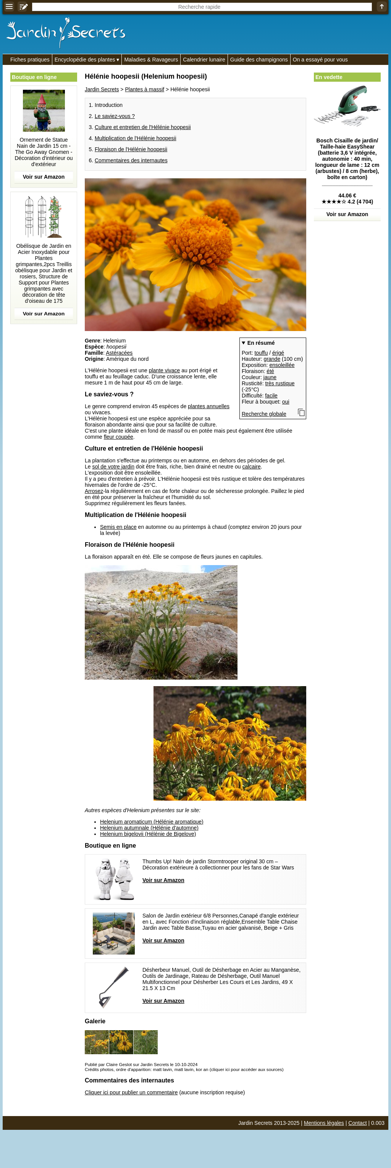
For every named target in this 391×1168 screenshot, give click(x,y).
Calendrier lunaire (204, 60)
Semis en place (118, 527)
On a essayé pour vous (320, 60)
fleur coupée (118, 437)
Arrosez (94, 491)
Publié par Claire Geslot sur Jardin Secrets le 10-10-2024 (141, 1064)
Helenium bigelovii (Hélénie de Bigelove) (148, 834)
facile (271, 396)
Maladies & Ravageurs (151, 60)
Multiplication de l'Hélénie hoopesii (135, 138)
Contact (357, 1123)
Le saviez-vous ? (115, 116)
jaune (269, 377)
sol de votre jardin (113, 467)
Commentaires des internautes (131, 160)
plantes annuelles (208, 406)
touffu (261, 353)
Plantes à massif (144, 89)
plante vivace (164, 370)
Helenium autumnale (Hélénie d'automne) (149, 828)
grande (272, 359)
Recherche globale (264, 414)
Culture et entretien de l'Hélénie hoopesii (143, 127)
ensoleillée (281, 365)
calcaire (251, 467)
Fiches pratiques (30, 60)
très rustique (279, 383)
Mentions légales (324, 1123)
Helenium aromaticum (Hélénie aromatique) (152, 822)
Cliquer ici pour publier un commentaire (131, 1092)
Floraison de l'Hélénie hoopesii (131, 149)
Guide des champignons (259, 60)
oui (285, 402)
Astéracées (119, 353)
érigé (278, 353)
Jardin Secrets (102, 89)
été (270, 371)
